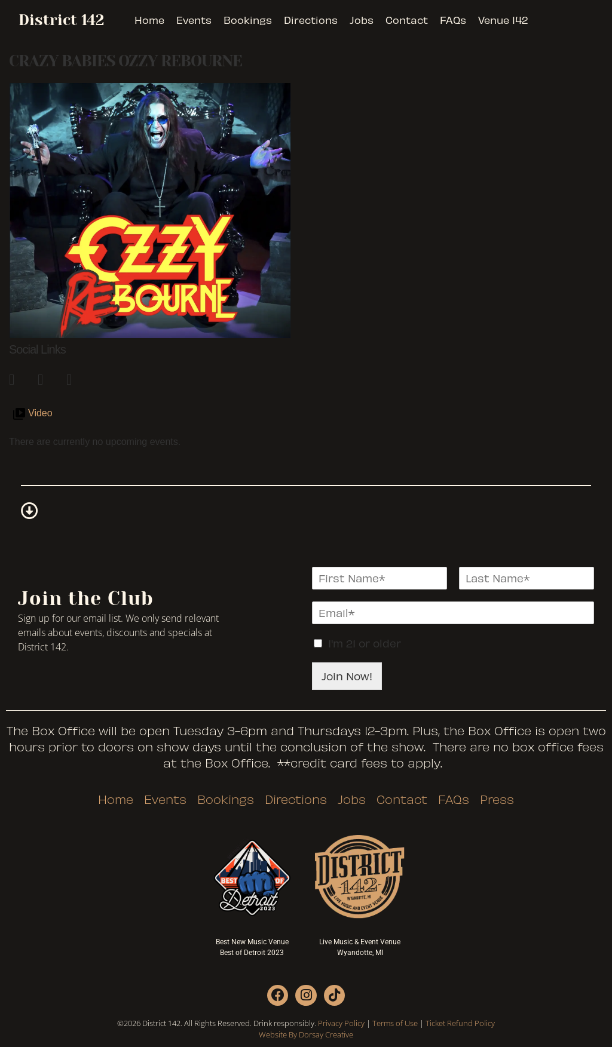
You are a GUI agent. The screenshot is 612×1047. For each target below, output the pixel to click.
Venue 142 (503, 20)
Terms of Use (395, 1023)
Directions (311, 20)
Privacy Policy (341, 1023)
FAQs (453, 20)
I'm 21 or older (364, 643)
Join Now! (347, 676)
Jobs (362, 20)
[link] (17, 377)
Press (497, 799)
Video (40, 413)
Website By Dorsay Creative (306, 1034)
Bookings (248, 20)
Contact (406, 20)
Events (194, 20)
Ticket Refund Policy (460, 1023)
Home (149, 20)
